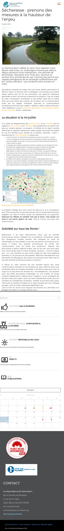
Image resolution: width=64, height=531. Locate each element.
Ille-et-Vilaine (15, 126)
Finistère (49, 124)
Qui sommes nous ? (12, 524)
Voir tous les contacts (12, 514)
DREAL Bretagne (21, 135)
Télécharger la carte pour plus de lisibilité (18, 205)
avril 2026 (30, 395)
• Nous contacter (25, 524)
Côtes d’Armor (34, 124)
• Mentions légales (46, 524)
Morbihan (29, 126)
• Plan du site (35, 524)
